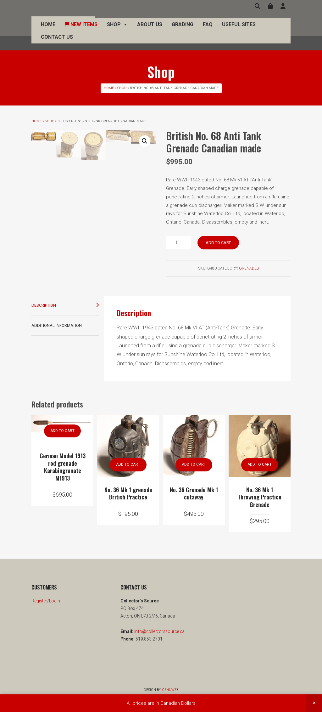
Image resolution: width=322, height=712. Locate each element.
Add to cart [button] (62, 431)
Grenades (249, 268)
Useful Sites (239, 31)
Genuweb (170, 690)
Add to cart (218, 242)
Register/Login (45, 600)
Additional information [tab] (56, 325)
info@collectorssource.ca (159, 631)
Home (48, 31)
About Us (149, 31)
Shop (117, 31)
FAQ (208, 31)
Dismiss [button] (314, 703)
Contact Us (57, 44)
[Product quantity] (178, 242)
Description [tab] (43, 305)
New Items (81, 31)
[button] (144, 141)
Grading (182, 31)
